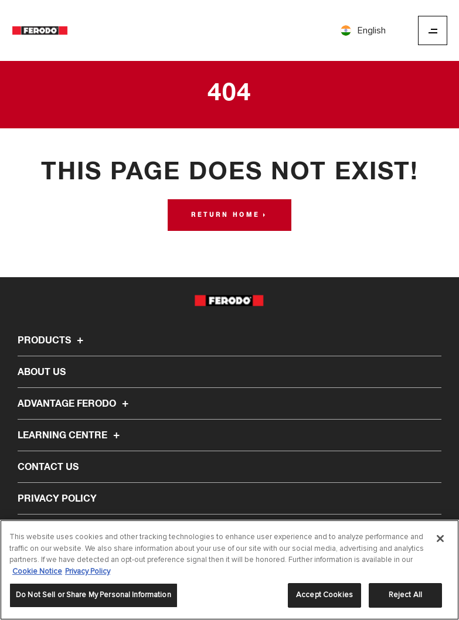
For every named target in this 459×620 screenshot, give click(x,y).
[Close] (440, 538)
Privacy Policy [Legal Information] (87, 571)
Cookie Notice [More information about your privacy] (37, 571)
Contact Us (48, 467)
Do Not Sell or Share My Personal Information (93, 594)
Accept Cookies (324, 594)
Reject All (405, 594)
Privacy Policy (57, 498)
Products (52, 340)
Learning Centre (70, 435)
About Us (42, 372)
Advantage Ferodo (75, 403)
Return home (225, 215)
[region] (229, 570)
